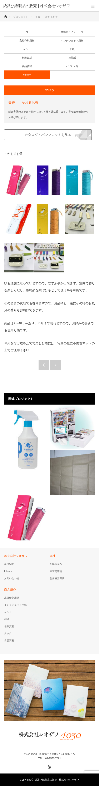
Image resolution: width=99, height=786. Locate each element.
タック (8, 633)
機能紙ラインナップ (72, 32)
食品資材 (27, 66)
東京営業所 (56, 571)
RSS (49, 766)
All (27, 32)
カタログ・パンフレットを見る (48, 135)
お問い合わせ (11, 578)
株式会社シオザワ (16, 556)
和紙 (72, 49)
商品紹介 (10, 589)
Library (8, 571)
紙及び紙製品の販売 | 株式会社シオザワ (57, 779)
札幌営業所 (56, 564)
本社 (52, 556)
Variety (27, 74)
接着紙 (72, 57)
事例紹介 (9, 564)
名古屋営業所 (57, 578)
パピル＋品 (72, 66)
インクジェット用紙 (72, 40)
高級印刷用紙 (26, 40)
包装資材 (27, 57)
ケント (27, 49)
